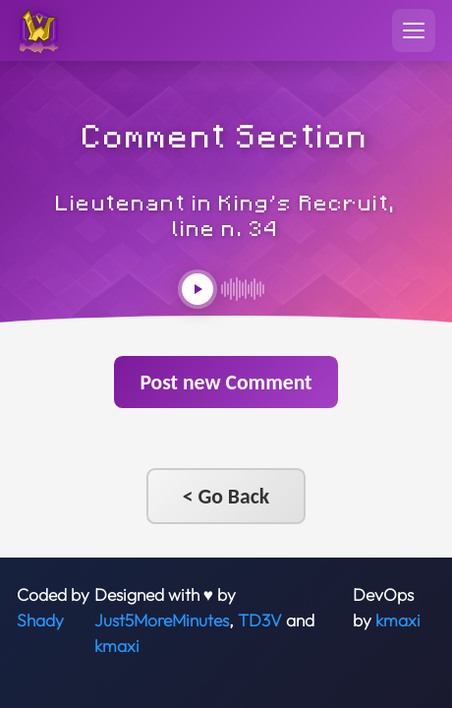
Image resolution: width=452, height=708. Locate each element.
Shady (40, 620)
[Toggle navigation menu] (413, 30)
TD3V (260, 620)
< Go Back (226, 496)
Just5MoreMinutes (161, 620)
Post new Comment (225, 382)
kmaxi (117, 646)
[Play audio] (197, 289)
